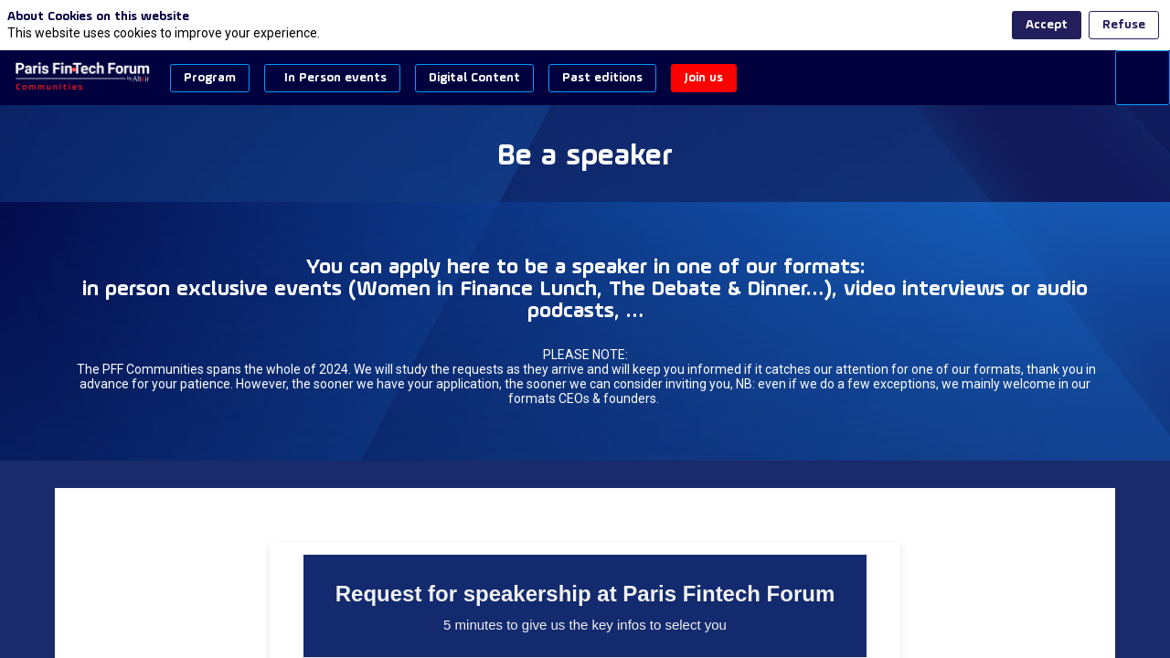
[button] (210, 78)
